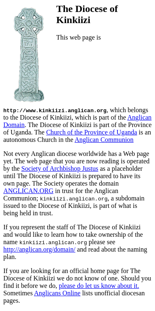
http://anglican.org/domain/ (39, 249)
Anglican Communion (104, 139)
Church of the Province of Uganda (91, 132)
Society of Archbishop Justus (59, 168)
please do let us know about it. (99, 285)
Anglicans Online (57, 293)
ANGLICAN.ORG (28, 190)
